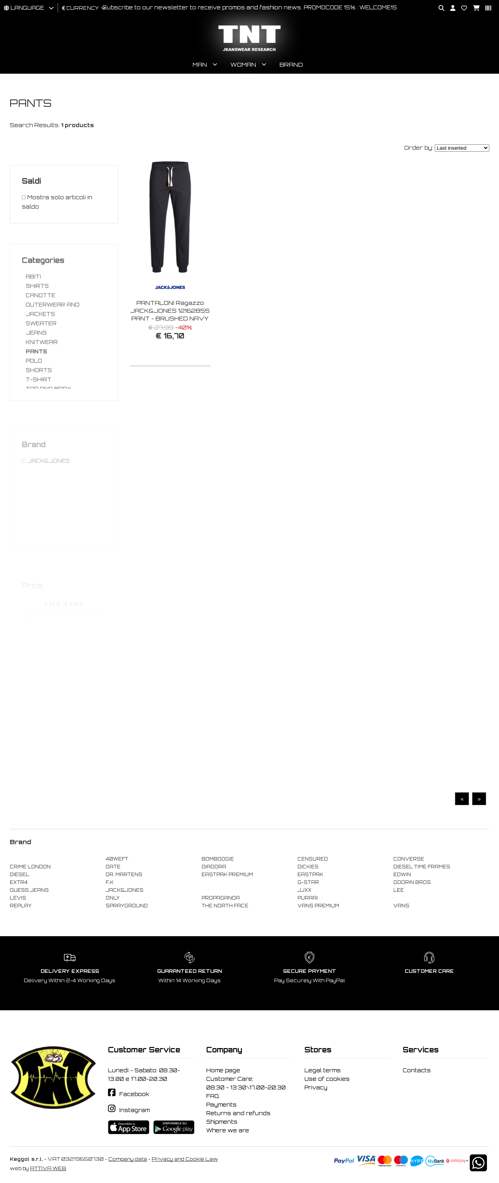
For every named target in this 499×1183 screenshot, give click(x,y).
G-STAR (308, 882)
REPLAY (21, 906)
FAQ (212, 1096)
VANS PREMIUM (318, 906)
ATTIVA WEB (48, 1168)
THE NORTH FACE (225, 906)
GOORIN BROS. (412, 882)
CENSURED (312, 859)
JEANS (36, 361)
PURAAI (307, 898)
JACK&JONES (124, 890)
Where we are (227, 1130)
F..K (109, 882)
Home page (223, 1070)
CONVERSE (408, 859)
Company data (127, 1159)
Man (200, 64)
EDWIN (402, 874)
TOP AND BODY (48, 417)
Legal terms (322, 1070)
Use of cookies (327, 1079)
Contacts (417, 1070)
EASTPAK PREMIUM (227, 874)
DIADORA (214, 867)
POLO (34, 389)
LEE (398, 890)
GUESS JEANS (29, 890)
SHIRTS (37, 314)
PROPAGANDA (221, 898)
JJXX (304, 890)
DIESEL (19, 874)
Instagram (134, 1110)
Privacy (315, 1087)
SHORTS (39, 398)
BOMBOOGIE (218, 859)
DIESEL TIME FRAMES (421, 867)
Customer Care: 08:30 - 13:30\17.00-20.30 (246, 1083)
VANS (401, 906)
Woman (243, 64)
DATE (113, 867)
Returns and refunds (238, 1113)
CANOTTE (40, 324)
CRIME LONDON (30, 867)
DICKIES (308, 867)
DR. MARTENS (124, 874)
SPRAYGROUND (127, 906)
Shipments (221, 1122)
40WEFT (117, 859)
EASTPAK (310, 874)
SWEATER (41, 352)
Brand (291, 64)
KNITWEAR (42, 370)
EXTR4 (19, 882)
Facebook (134, 1094)
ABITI (33, 305)
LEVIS (18, 898)
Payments (221, 1105)
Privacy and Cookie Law (185, 1159)
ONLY (113, 898)
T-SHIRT (38, 408)
